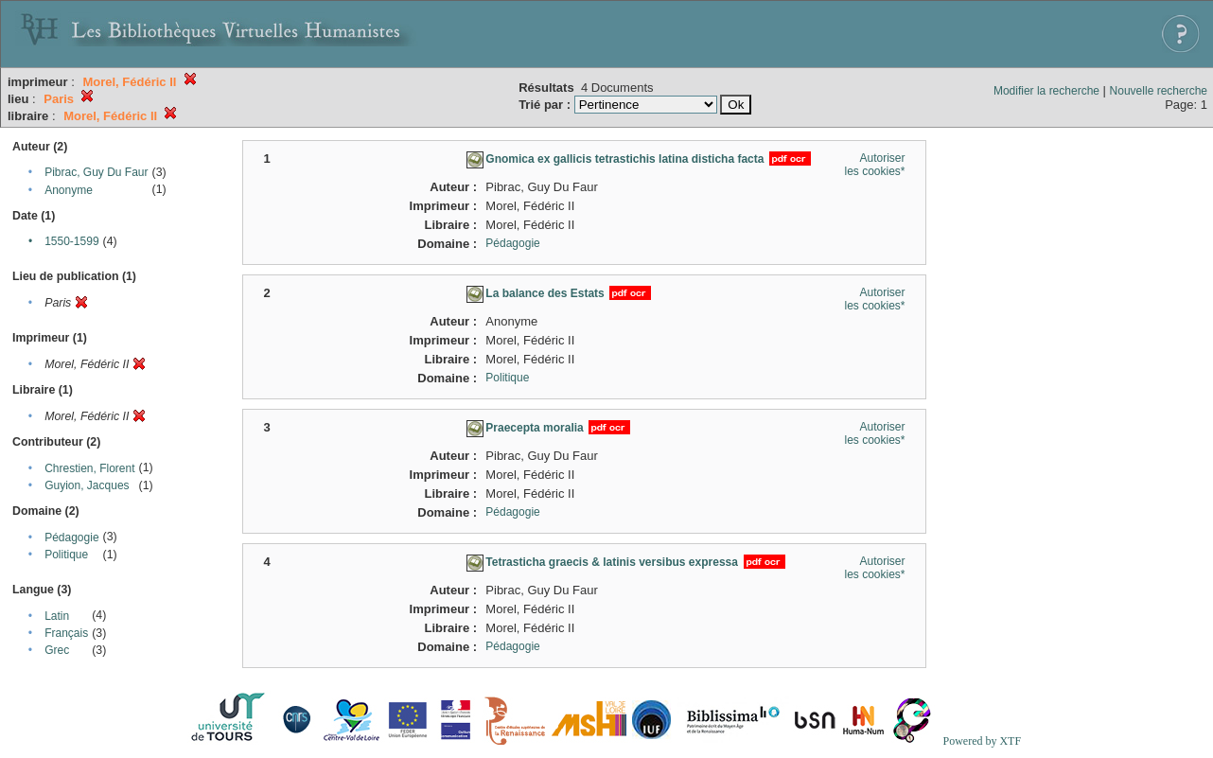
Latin (56, 616)
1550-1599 (71, 241)
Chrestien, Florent (89, 468)
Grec (56, 650)
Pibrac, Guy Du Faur (96, 172)
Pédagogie (71, 537)
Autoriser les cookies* (874, 164)
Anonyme (68, 190)
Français (66, 633)
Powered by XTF (981, 741)
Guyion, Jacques (86, 485)
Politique (66, 554)
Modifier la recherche (1046, 90)
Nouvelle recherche (1158, 90)
